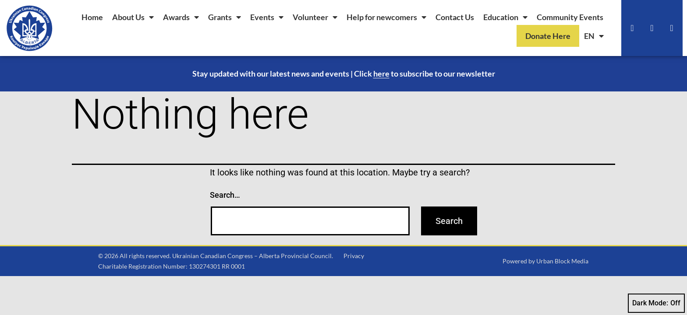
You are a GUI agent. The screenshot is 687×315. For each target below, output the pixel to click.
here (381, 73)
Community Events (570, 17)
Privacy (354, 255)
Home (92, 17)
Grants (224, 17)
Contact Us (455, 17)
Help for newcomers (386, 17)
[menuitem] (594, 36)
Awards (181, 17)
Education (505, 17)
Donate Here (547, 36)
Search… (225, 195)
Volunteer (315, 17)
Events (266, 17)
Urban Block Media (562, 261)
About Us (133, 17)
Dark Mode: (656, 303)
